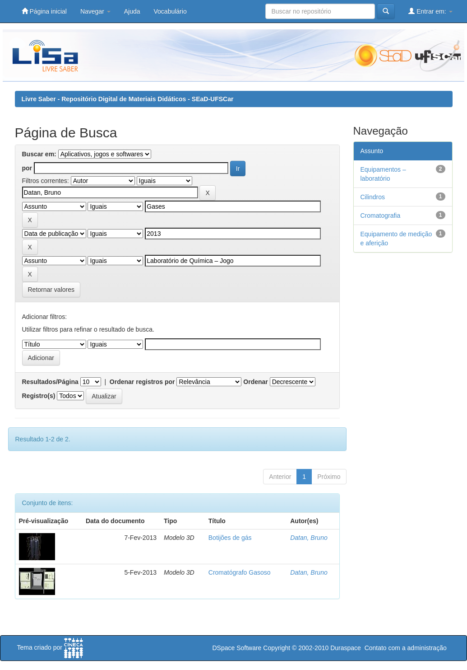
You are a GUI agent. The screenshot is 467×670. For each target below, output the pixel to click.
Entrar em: (430, 11)
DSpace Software (236, 647)
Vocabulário (170, 11)
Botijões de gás (230, 537)
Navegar (95, 11)
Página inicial (44, 11)
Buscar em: (39, 154)
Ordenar (255, 381)
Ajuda (132, 11)
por (27, 168)
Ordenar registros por (142, 381)
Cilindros (373, 197)
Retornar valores (51, 289)
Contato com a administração (406, 647)
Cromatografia (381, 215)
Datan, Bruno (309, 537)
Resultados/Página (50, 381)
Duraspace (345, 647)
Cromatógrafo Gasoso (239, 572)
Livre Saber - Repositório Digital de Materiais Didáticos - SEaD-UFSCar (128, 99)
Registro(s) (38, 395)
